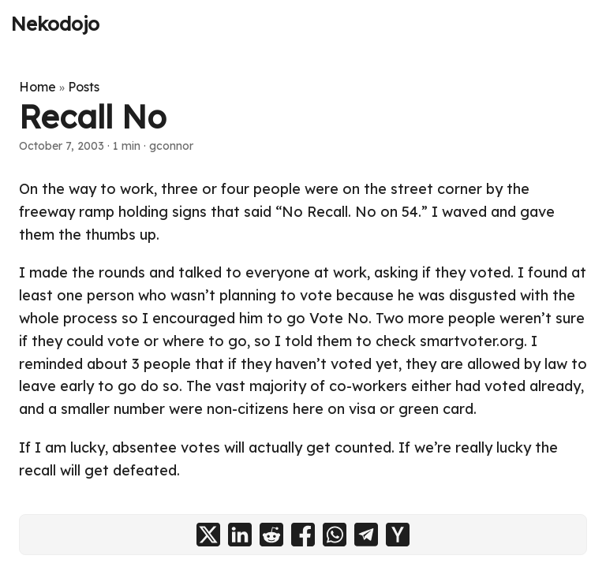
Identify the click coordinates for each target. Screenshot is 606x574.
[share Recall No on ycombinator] (398, 534)
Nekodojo (55, 23)
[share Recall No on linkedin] (240, 534)
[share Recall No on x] (208, 534)
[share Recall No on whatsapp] (334, 534)
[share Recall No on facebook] (303, 534)
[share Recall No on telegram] (366, 534)
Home (37, 87)
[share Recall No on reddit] (271, 534)
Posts (83, 87)
